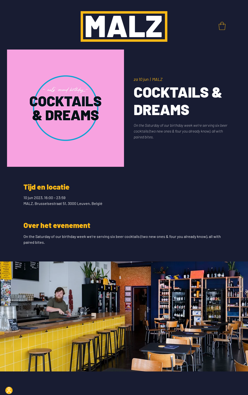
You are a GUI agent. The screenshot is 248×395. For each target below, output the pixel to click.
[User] (9, 390)
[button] (222, 26)
